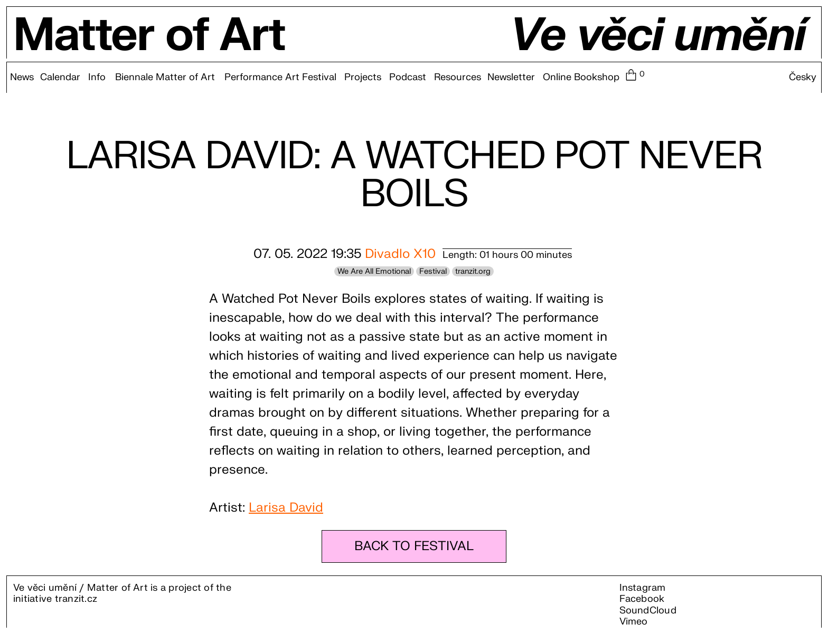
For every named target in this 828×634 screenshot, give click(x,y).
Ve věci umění (657, 36)
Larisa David (286, 507)
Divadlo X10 (400, 254)
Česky (802, 77)
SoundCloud (647, 610)
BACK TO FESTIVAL (414, 546)
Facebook (642, 599)
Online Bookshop (581, 77)
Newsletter (511, 77)
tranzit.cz (76, 599)
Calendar (60, 77)
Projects (362, 77)
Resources (457, 77)
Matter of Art (149, 36)
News (22, 77)
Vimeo (633, 622)
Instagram (642, 588)
